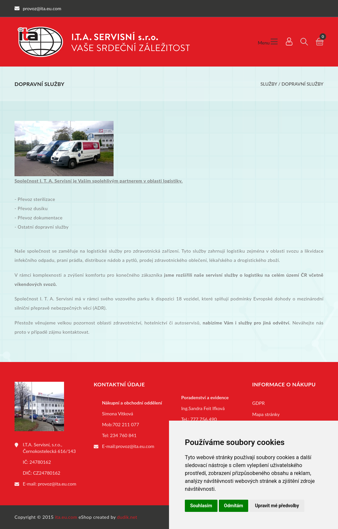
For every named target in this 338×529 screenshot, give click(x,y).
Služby (268, 84)
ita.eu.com (66, 517)
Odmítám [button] (233, 505)
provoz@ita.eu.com (57, 484)
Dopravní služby (302, 84)
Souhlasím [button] (201, 505)
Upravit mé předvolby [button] (277, 505)
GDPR (258, 403)
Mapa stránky (266, 414)
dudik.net (127, 517)
